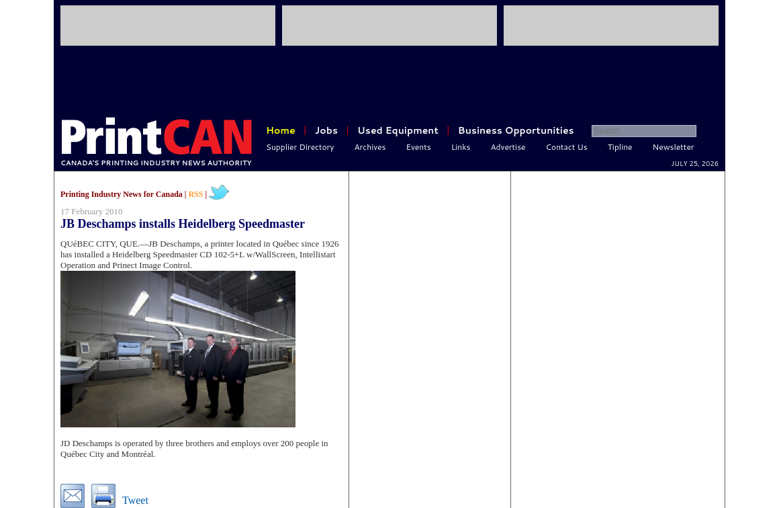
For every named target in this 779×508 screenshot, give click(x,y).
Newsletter (673, 147)
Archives (370, 147)
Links (461, 147)
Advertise (508, 147)
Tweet (135, 500)
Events (418, 147)
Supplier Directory (300, 147)
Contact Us (567, 147)
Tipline (620, 147)
